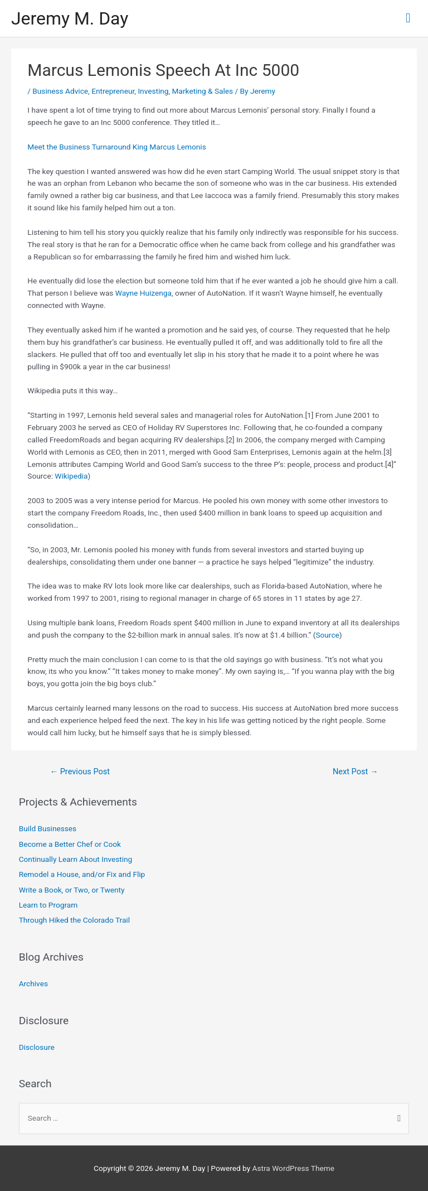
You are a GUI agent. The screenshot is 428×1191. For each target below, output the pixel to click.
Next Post (355, 771)
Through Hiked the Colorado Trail (74, 919)
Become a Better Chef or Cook (70, 844)
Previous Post (80, 771)
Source (327, 634)
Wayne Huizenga (143, 292)
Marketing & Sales (203, 90)
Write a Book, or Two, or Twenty (72, 889)
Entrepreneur (112, 90)
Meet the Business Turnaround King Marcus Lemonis (116, 146)
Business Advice (60, 90)
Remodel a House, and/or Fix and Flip (82, 874)
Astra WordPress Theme (293, 1168)
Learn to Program (48, 904)
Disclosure (37, 1047)
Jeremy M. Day (69, 18)
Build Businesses (47, 828)
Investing (153, 90)
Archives (33, 983)
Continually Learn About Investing (76, 859)
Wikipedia (71, 475)
